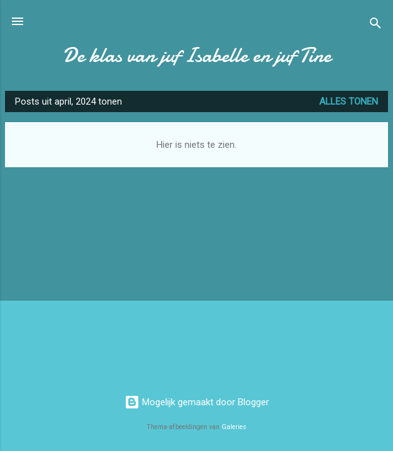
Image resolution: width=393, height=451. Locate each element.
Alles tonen (348, 101)
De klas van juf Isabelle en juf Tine (197, 55)
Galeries (234, 427)
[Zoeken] (375, 25)
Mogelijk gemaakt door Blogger (197, 402)
